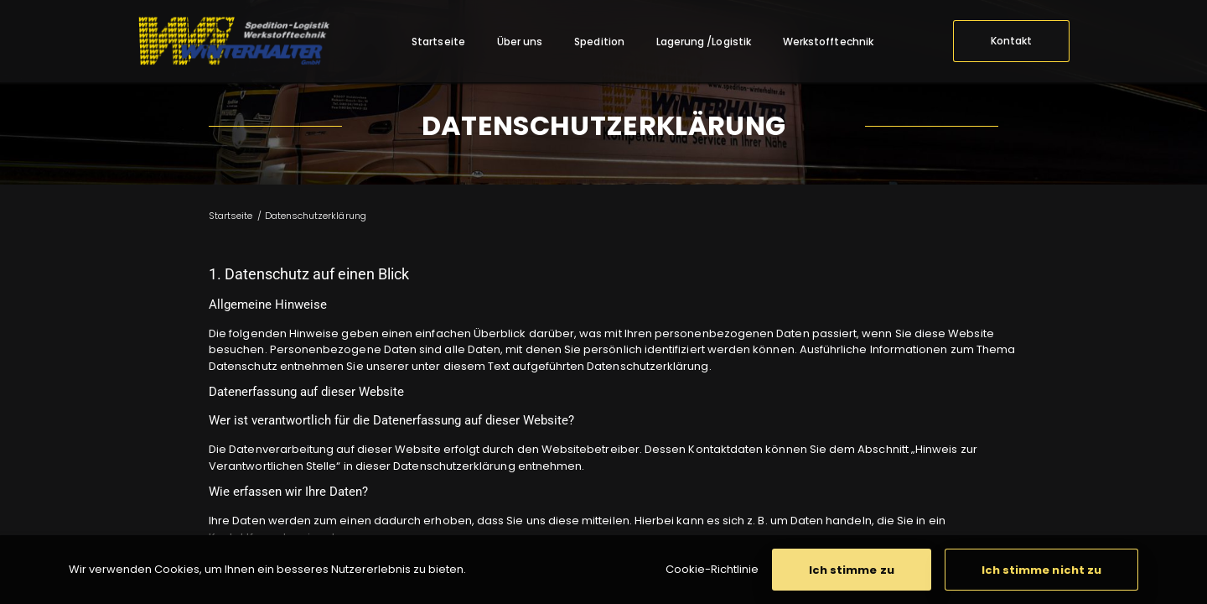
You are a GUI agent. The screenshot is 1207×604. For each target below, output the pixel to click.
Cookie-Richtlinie (712, 569)
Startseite (231, 215)
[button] (851, 570)
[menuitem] (438, 41)
